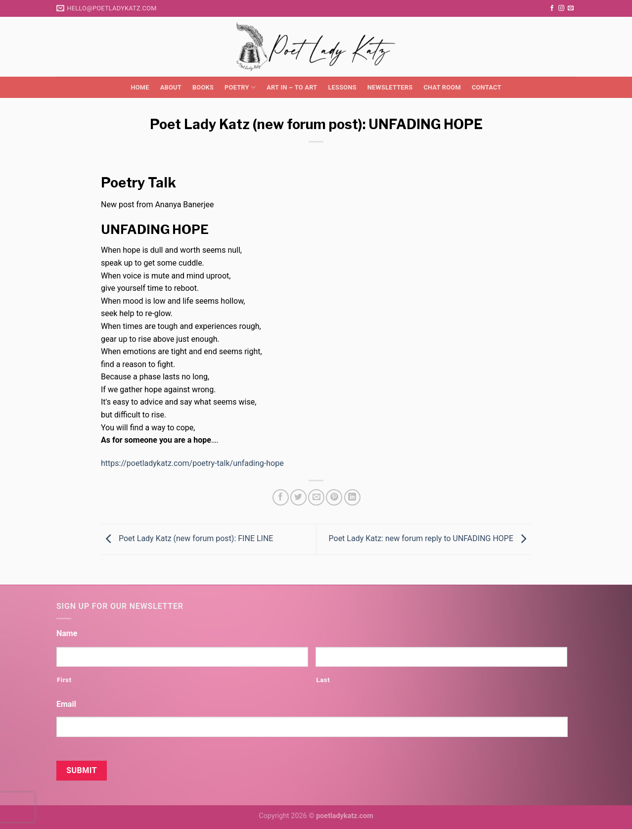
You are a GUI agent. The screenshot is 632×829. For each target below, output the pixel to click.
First (64, 680)
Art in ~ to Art (292, 87)
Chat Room (441, 87)
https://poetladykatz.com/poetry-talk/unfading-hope (192, 463)
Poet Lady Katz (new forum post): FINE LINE (187, 539)
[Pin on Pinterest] (334, 497)
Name (66, 633)
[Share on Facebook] (280, 497)
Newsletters (390, 87)
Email (66, 704)
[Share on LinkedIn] (352, 497)
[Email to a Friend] (316, 497)
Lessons (342, 87)
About (170, 87)
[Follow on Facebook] (552, 8)
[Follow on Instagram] (561, 8)
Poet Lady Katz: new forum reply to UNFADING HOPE (430, 539)
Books (203, 87)
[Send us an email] (571, 8)
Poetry (240, 87)
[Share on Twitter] (298, 497)
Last (323, 680)
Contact (486, 87)
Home (140, 87)
